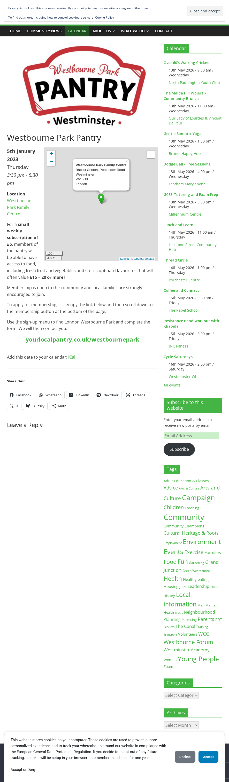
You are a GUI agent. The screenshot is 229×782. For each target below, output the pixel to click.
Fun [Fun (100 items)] (183, 561)
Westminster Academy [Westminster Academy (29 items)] (187, 650)
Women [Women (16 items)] (170, 659)
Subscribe (179, 449)
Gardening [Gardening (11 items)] (196, 563)
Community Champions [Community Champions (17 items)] (184, 526)
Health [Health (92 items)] (173, 578)
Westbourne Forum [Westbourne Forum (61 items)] (188, 642)
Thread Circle (176, 260)
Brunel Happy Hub (185, 153)
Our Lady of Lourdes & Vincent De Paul (195, 120)
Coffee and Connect (181, 290)
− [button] (51, 162)
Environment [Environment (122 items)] (202, 541)
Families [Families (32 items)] (212, 552)
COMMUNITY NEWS (44, 30)
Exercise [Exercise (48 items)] (193, 552)
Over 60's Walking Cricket (186, 62)
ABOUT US (102, 30)
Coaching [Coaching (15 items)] (192, 507)
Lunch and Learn (178, 224)
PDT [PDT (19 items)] (218, 619)
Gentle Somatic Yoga (183, 133)
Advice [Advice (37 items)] (171, 488)
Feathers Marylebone (187, 183)
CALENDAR (77, 30)
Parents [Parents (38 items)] (206, 619)
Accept (206, 757)
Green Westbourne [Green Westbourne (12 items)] (196, 570)
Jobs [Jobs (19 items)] (183, 586)
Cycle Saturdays (178, 356)
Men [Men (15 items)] (200, 605)
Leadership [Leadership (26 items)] (198, 586)
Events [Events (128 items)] (173, 551)
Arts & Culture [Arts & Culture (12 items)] (189, 488)
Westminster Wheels (186, 376)
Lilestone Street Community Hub (193, 247)
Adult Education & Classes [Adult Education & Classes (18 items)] (186, 480)
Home (15, 30)
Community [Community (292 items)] (184, 517)
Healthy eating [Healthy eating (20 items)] (196, 579)
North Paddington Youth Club (194, 82)
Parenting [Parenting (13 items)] (189, 620)
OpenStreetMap (144, 258)
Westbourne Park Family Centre (19, 207)
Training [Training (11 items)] (202, 627)
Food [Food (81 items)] (170, 562)
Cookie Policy (104, 17)
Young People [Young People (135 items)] (198, 658)
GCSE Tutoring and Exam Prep (191, 194)
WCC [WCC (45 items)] (203, 633)
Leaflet (124, 258)
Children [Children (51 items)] (174, 507)
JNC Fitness (178, 346)
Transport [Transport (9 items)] (170, 634)
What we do (133, 30)
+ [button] (51, 154)
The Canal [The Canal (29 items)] (185, 626)
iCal (71, 357)
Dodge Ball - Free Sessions (187, 164)
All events (172, 385)
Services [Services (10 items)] (169, 627)
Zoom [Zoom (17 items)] (168, 666)
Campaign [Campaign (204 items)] (198, 497)
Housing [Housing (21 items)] (171, 586)
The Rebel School (184, 310)
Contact (164, 30)
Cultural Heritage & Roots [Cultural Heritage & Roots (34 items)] (191, 533)
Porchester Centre (184, 280)
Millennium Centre (185, 214)
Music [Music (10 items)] (179, 612)
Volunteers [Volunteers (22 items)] (187, 634)
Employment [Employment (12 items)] (173, 543)
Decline (179, 757)
